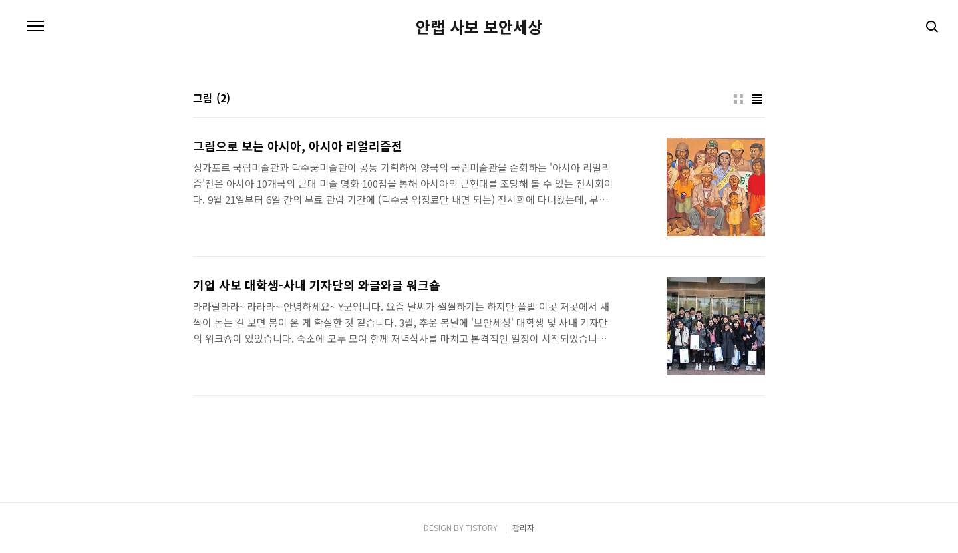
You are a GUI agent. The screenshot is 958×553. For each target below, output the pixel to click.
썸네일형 (738, 99)
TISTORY (482, 527)
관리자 (523, 527)
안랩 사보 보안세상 (479, 27)
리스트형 (757, 99)
